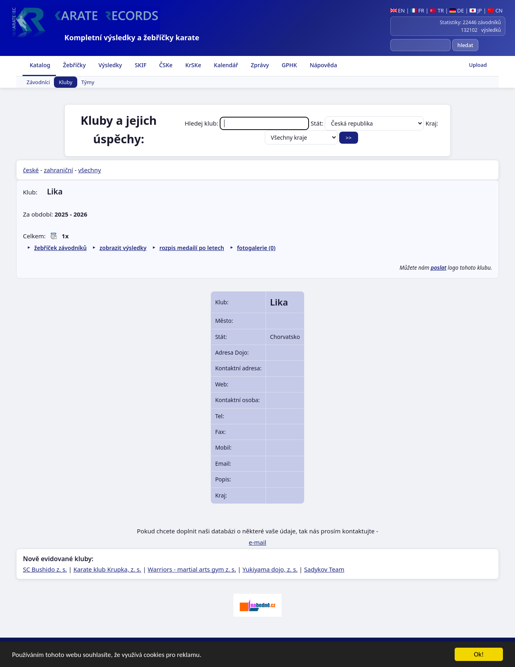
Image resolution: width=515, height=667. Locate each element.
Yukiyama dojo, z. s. (270, 569)
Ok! (479, 655)
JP (476, 10)
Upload (478, 64)
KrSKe (192, 65)
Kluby (65, 82)
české (31, 170)
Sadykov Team (324, 569)
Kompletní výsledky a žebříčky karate (131, 37)
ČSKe (165, 65)
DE (456, 10)
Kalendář (225, 65)
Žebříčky (74, 65)
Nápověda (322, 65)
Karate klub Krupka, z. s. (107, 569)
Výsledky (109, 65)
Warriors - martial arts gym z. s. (192, 569)
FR (417, 10)
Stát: (368, 123)
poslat (439, 267)
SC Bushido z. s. (45, 569)
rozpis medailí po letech (191, 248)
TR (437, 10)
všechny (89, 170)
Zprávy (259, 65)
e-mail (257, 542)
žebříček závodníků (60, 248)
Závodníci (38, 82)
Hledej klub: (248, 123)
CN (495, 10)
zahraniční (58, 170)
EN (397, 10)
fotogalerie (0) (256, 248)
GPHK (288, 65)
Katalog (39, 65)
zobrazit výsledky (122, 248)
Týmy (87, 82)
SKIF (139, 65)
